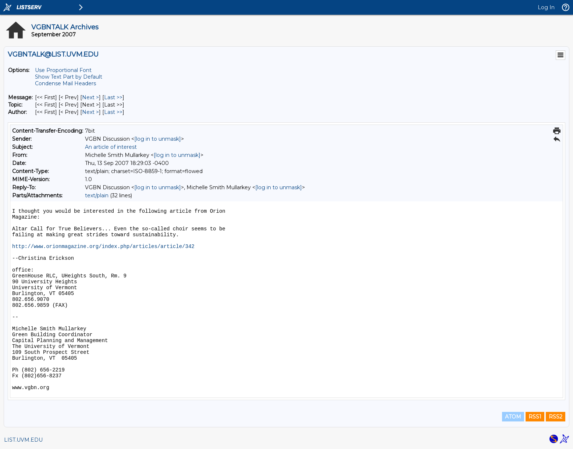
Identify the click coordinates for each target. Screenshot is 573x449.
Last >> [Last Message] (113, 97)
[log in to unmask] (157, 139)
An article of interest (111, 147)
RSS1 (534, 416)
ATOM (513, 416)
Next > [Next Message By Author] (90, 112)
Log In (546, 7)
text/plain (96, 195)
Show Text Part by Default (68, 76)
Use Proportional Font (63, 70)
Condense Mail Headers (65, 83)
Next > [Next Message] (90, 97)
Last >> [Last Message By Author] (113, 112)
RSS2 (555, 416)
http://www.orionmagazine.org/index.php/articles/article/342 (103, 246)
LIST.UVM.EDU (23, 440)
